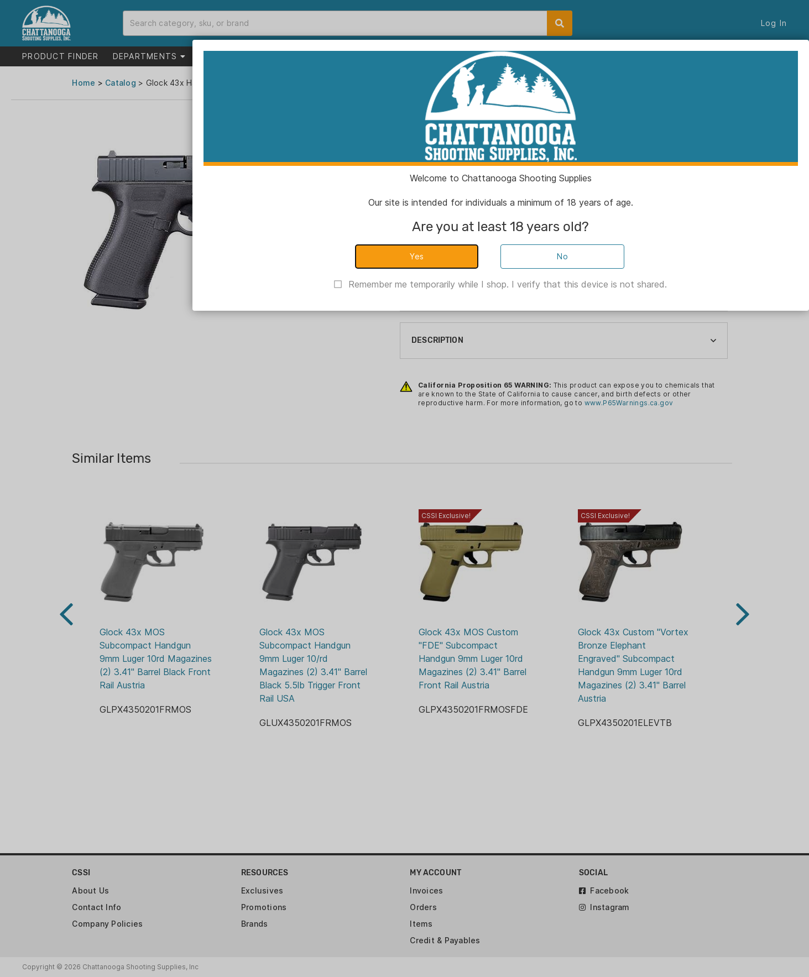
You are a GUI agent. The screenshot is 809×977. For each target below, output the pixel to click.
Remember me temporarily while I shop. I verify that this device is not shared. (507, 284)
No (562, 256)
